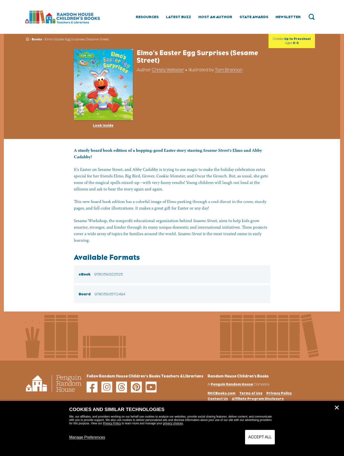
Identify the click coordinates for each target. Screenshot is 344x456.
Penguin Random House (232, 384)
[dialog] (172, 428)
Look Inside (103, 125)
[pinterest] (136, 387)
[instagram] (106, 387)
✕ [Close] (337, 407)
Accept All (260, 437)
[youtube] (151, 387)
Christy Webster (168, 69)
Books (37, 39)
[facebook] (92, 387)
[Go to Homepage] (62, 17)
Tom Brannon (228, 69)
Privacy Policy (112, 423)
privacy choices (173, 423)
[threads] (121, 387)
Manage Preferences (87, 437)
